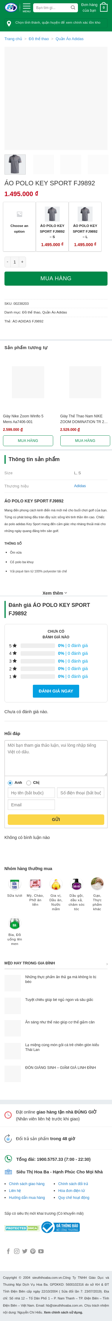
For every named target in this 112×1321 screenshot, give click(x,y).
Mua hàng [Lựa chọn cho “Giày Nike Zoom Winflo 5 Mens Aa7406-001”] (28, 441)
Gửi (56, 819)
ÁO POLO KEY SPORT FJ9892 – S (52, 231)
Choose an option (19, 228)
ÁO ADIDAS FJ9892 (28, 321)
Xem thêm (55, 593)
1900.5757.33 (50, 1159)
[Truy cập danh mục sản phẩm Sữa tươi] (14, 890)
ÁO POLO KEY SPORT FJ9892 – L (85, 231)
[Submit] (73, 7)
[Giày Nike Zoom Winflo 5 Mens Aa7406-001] (28, 382)
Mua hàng (55, 278)
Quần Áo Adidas (69, 39)
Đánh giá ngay (56, 691)
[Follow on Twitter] (24, 1252)
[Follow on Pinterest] (33, 1252)
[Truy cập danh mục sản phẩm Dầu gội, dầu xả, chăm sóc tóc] (76, 896)
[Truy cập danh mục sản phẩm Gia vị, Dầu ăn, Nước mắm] (56, 896)
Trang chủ (13, 39)
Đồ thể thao (39, 39)
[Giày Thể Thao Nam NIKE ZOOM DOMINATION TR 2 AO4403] (85, 382)
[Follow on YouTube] (41, 1252)
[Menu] (26, 7)
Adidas (80, 486)
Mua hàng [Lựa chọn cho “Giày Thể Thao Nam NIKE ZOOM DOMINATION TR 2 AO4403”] (85, 441)
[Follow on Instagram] (16, 1252)
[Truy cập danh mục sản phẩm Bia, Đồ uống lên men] (14, 933)
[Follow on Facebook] (8, 1252)
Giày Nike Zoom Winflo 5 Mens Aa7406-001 (23, 419)
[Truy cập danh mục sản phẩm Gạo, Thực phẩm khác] (97, 896)
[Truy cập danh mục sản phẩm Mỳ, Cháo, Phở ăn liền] (35, 894)
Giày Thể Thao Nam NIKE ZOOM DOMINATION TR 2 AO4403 (82, 419)
